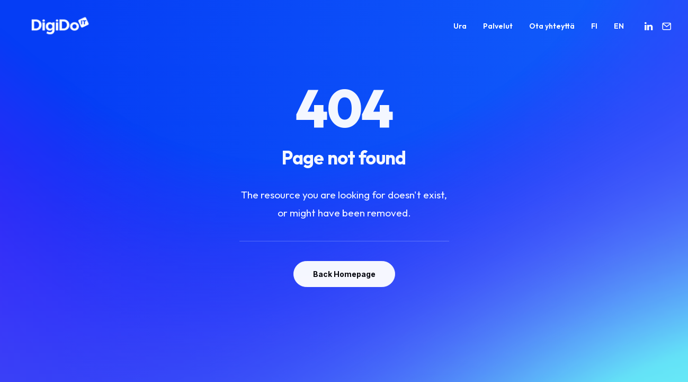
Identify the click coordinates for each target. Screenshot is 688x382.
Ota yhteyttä (552, 29)
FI (594, 29)
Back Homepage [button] (344, 274)
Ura (460, 29)
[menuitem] (460, 29)
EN (619, 29)
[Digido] (46, 29)
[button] (650, 29)
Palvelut (498, 29)
